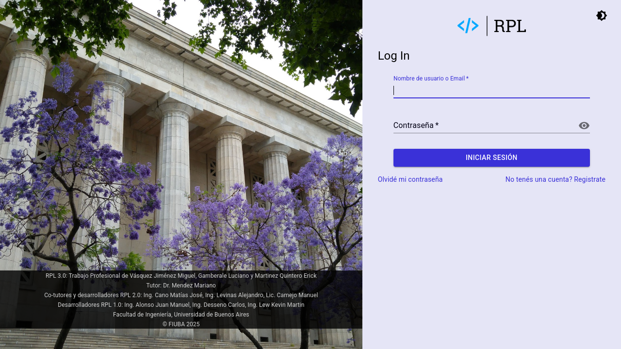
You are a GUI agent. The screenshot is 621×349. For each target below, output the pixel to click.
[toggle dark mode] (601, 15)
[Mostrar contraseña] (584, 125)
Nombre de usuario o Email (431, 79)
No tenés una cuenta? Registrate (555, 179)
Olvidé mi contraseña (410, 179)
